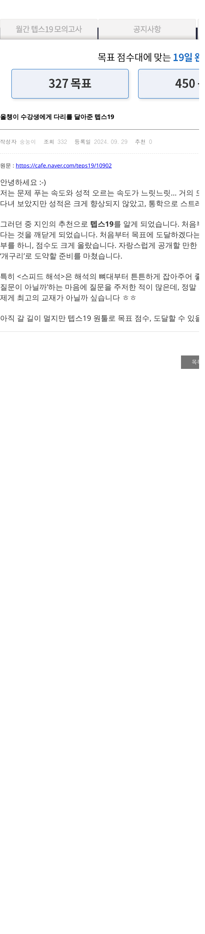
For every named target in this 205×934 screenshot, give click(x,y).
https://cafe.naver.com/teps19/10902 (64, 165)
